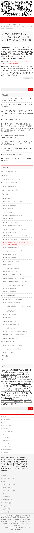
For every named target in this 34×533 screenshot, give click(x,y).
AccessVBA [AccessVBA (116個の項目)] (17, 370)
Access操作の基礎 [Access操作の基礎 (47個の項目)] (16, 372)
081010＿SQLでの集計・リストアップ (12, 338)
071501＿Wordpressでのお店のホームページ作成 (15, 281)
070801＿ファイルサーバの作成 (11, 247)
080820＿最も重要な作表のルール (11, 324)
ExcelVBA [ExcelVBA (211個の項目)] (23, 374)
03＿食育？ (6, 175)
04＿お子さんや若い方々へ (10, 182)
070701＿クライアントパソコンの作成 (12, 225)
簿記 (4, 434)
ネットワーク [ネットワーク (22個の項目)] (23, 388)
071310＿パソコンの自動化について (12, 274)
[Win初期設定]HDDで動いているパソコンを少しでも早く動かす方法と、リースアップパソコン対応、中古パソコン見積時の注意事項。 (17, 143)
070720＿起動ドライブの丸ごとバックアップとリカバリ (17, 236)
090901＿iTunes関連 (8, 352)
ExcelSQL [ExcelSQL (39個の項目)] (13, 375)
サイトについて (6, 446)
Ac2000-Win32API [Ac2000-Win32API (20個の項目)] (6, 370)
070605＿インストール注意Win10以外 (12, 215)
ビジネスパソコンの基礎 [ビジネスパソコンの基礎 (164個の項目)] (16, 391)
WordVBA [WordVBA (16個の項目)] (8, 383)
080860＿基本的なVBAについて (11, 328)
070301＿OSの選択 (8, 208)
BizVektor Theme (23, 527)
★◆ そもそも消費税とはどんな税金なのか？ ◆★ (16, 119)
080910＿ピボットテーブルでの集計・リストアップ (15, 331)
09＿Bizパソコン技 (8, 342)
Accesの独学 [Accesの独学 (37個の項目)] (27, 372)
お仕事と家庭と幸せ (7, 419)
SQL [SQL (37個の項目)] (18, 381)
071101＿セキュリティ (8, 264)
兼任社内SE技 (6, 437)
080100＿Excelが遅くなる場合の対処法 (12, 299)
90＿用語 (5, 356)
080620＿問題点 (7, 317)
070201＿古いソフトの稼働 (9, 205)
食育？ (4, 422)
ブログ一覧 (5, 452)
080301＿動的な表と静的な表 (10, 311)
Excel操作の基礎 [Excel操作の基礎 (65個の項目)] (22, 377)
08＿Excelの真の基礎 (9, 295)
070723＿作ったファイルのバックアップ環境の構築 (15, 239)
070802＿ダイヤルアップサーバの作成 (12, 251)
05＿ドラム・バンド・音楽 (10, 190)
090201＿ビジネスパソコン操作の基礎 (12, 345)
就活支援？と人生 (7, 428)
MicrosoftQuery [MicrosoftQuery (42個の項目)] (6, 381)
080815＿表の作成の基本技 (9, 321)
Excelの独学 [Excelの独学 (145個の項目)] (7, 376)
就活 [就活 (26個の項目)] (18, 402)
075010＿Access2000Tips (9, 288)
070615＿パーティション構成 (10, 222)
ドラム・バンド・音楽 (8, 431)
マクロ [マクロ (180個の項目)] (8, 397)
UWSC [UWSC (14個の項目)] (22, 381)
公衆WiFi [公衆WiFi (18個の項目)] (26, 400)
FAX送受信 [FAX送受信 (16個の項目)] (19, 379)
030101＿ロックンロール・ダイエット (12, 179)
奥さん (4, 416)
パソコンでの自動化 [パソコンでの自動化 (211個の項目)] (16, 389)
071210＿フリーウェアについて (11, 271)
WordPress (14, 527)
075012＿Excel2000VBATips (10, 292)
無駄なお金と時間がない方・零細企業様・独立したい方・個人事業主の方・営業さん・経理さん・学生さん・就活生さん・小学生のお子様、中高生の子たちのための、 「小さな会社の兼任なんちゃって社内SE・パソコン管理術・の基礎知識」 (17, 9)
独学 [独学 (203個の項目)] (5, 403)
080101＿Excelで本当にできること (11, 302)
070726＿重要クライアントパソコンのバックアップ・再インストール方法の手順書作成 (17, 243)
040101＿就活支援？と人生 (9, 186)
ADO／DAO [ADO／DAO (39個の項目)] (5, 375)
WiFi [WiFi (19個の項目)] (25, 381)
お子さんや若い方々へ (8, 425)
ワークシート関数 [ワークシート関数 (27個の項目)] (17, 400)
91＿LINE (6, 360)
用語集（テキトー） (7, 449)
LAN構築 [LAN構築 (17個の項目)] (24, 379)
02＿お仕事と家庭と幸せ (10, 171)
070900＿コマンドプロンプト (10, 257)
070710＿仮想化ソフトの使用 (10, 232)
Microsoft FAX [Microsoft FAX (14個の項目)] (30, 379)
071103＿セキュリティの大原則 (11, 268)
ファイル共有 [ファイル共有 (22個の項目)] (21, 395)
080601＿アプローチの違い (9, 314)
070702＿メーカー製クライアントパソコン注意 (14, 229)
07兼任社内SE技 (8, 198)
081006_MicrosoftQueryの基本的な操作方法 (13, 334)
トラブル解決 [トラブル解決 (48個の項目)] (13, 388)
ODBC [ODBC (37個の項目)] (15, 381)
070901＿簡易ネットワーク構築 (11, 261)
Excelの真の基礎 (7, 440)
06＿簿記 (5, 194)
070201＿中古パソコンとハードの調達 (12, 201)
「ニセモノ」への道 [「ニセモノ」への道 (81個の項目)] (21, 383)
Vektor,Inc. (14, 529)
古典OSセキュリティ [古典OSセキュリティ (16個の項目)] (9, 401)
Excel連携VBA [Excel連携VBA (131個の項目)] (8, 379)
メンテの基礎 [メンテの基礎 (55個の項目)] (6, 400)
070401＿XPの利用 (7, 212)
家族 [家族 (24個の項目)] (15, 402)
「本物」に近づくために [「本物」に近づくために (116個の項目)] (13, 385)
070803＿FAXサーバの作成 (9, 254)
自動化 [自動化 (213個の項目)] (12, 403)
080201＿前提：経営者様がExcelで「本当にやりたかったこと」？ (17, 306)
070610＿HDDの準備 (8, 219)
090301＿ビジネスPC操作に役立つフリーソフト (15, 349)
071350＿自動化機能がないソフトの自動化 (13, 278)
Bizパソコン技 (6, 443)
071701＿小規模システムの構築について (13, 285)
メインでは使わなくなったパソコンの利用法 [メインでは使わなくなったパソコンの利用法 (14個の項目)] (23, 397)
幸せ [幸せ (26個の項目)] (21, 402)
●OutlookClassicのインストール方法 (11, 154)
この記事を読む (27, 78)
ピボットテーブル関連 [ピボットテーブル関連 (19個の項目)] (11, 395)
